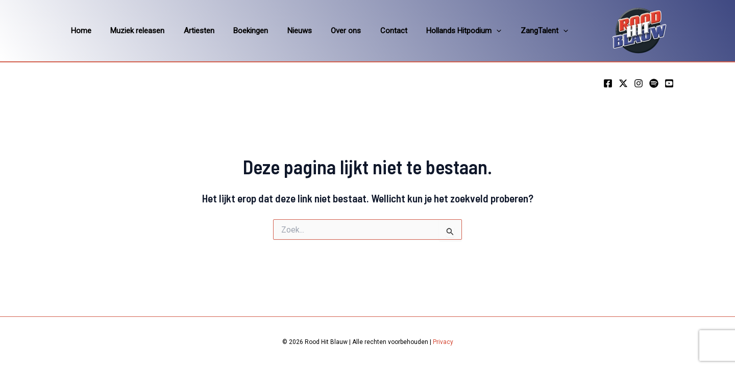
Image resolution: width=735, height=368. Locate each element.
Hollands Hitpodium (435, 30)
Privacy (443, 342)
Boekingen (237, 30)
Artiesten (189, 30)
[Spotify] (653, 83)
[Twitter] (623, 83)
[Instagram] (638, 83)
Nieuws (282, 30)
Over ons (325, 30)
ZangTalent (511, 30)
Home (79, 30)
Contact (368, 30)
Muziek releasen (132, 30)
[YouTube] (669, 83)
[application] (468, 30)
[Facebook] (607, 83)
